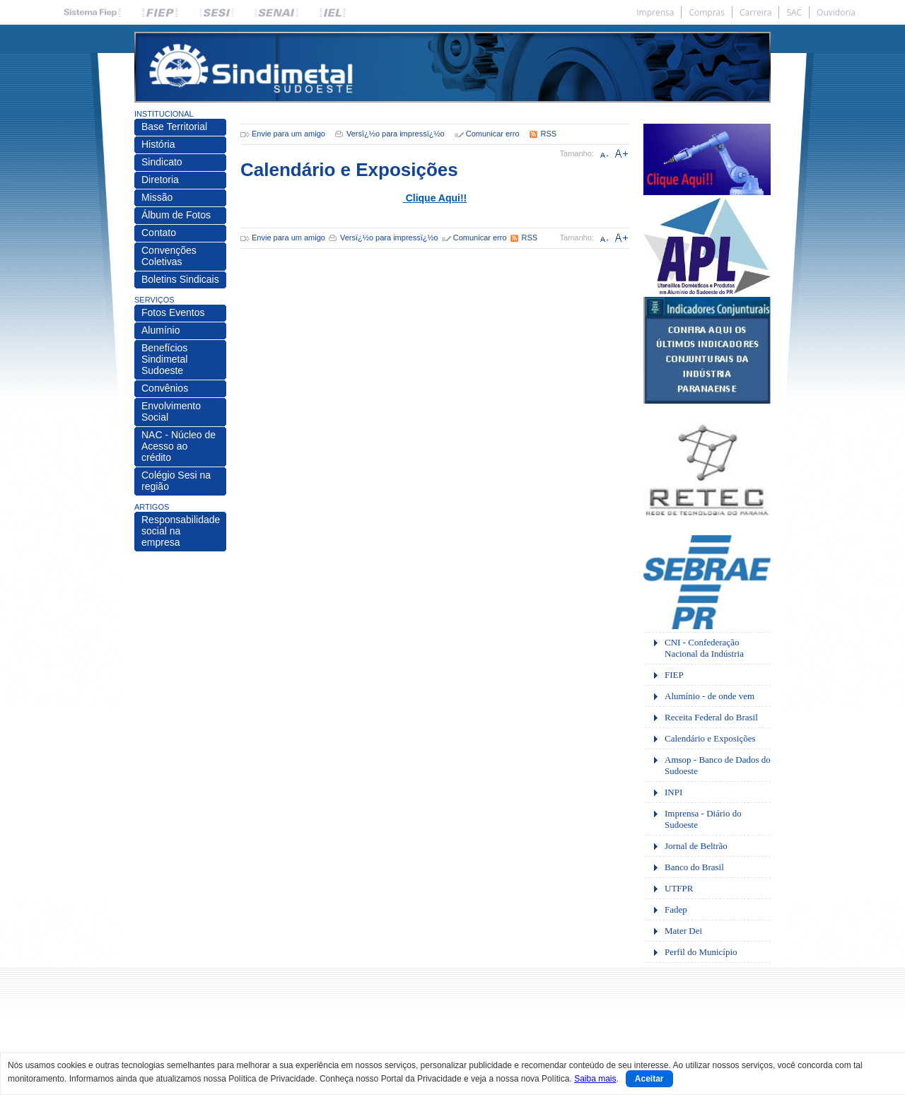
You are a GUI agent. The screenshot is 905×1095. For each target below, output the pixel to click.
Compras (707, 12)
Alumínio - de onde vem (709, 696)
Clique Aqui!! (436, 198)
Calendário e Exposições (710, 738)
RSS (549, 133)
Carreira (755, 12)
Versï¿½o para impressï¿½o (395, 133)
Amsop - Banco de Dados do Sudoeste (718, 765)
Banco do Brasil (694, 867)
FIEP (674, 674)
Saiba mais (595, 1079)
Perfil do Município (701, 952)
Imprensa (655, 12)
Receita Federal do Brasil (711, 717)
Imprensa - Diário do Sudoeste (703, 819)
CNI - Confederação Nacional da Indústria (704, 648)
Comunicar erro (493, 133)
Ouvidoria (836, 12)
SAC (794, 12)
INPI (673, 792)
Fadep (676, 909)
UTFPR (679, 888)
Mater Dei (683, 930)
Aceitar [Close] (649, 1079)
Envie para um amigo (288, 133)
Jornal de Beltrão (696, 846)
